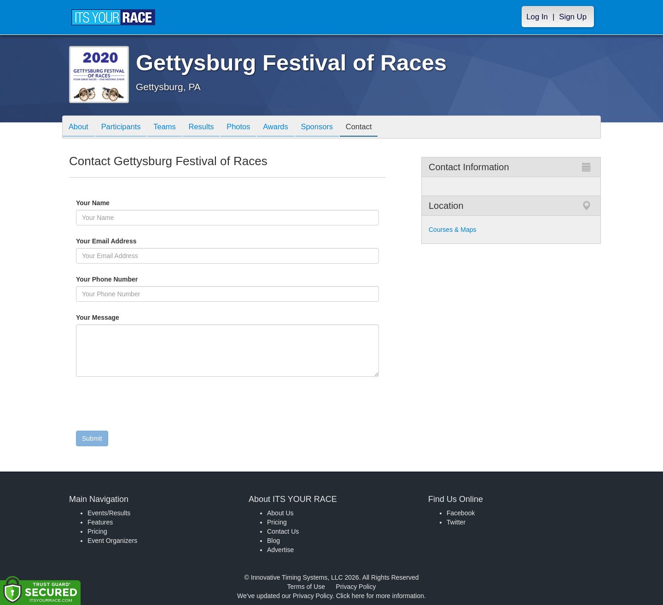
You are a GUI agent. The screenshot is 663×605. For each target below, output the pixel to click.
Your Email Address (142, 241)
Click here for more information (380, 595)
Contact (377, 127)
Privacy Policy (356, 586)
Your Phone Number (107, 279)
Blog (273, 540)
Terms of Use (306, 586)
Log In (537, 16)
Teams (171, 127)
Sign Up (573, 16)
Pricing (97, 531)
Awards (289, 127)
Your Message (113, 317)
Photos (250, 127)
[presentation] (146, 406)
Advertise (280, 549)
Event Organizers (112, 540)
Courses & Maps (452, 229)
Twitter (456, 522)
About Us (280, 513)
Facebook (461, 513)
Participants (125, 127)
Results (210, 127)
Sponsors (333, 127)
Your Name (108, 203)
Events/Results (108, 513)
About (80, 127)
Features (100, 522)
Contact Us (283, 531)
